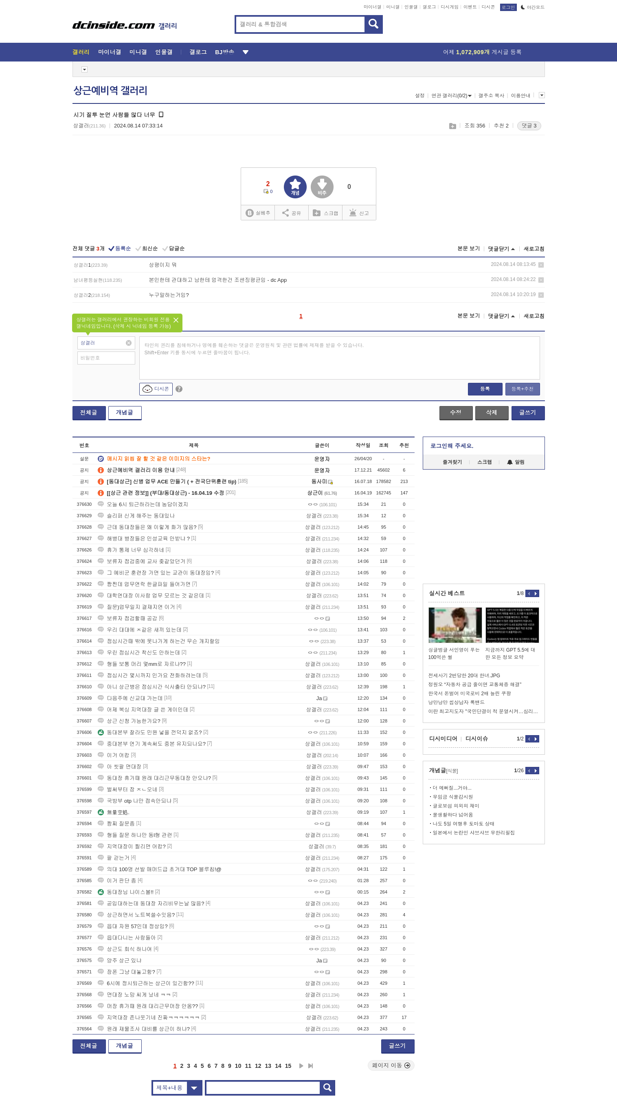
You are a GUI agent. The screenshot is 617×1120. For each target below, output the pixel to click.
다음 (301, 1066)
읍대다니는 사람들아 (127, 938)
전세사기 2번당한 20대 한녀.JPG (464, 676)
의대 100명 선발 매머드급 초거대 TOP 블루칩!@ (159, 869)
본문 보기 (468, 249)
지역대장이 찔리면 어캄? (131, 846)
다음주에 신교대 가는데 (130, 698)
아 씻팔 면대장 (119, 767)
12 (258, 1066)
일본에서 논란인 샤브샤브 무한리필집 (474, 833)
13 (268, 1066)
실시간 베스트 (447, 593)
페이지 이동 (391, 1065)
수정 (455, 412)
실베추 (257, 213)
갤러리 (81, 52)
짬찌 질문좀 (116, 824)
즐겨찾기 (452, 462)
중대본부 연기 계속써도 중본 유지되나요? (152, 744)
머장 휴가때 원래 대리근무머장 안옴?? (148, 1006)
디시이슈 (476, 739)
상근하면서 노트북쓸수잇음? (136, 915)
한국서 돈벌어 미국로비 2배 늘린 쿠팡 (469, 693)
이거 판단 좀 (117, 881)
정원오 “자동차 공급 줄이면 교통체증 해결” (475, 684)
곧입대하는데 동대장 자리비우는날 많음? (151, 903)
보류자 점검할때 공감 (127, 618)
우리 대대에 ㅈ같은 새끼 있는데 (139, 630)
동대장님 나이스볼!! (126, 892)
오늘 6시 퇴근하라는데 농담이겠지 (143, 504)
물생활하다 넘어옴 (453, 815)
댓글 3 (529, 126)
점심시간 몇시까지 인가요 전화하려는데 (149, 675)
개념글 (124, 412)
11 (248, 1066)
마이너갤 (373, 6)
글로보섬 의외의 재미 (456, 806)
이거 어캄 (114, 755)
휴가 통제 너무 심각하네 (131, 550)
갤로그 (429, 6)
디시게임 (450, 6)
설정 (420, 96)
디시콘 (488, 6)
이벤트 (470, 6)
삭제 (541, 265)
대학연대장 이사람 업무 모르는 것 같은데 (151, 596)
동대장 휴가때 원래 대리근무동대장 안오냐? (154, 778)
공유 (291, 213)
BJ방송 (224, 52)
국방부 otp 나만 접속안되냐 (134, 801)
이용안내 (521, 96)
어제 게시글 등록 (482, 52)
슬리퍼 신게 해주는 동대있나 (136, 516)
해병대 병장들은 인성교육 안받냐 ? (144, 539)
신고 (359, 213)
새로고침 (534, 249)
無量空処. (114, 812)
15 (288, 1066)
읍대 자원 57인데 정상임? (133, 926)
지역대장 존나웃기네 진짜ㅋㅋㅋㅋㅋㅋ (149, 1018)
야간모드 (533, 7)
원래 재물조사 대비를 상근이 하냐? (144, 1029)
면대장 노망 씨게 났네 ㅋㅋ (134, 995)
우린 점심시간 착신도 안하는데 (139, 653)
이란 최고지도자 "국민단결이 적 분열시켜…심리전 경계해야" (483, 711)
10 (238, 1066)
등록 (485, 389)
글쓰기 (527, 412)
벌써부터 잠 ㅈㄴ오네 (127, 789)
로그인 (508, 7)
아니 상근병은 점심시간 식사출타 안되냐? (152, 687)
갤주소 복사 (491, 96)
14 (278, 1066)
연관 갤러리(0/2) (451, 96)
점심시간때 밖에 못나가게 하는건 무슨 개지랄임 (159, 641)
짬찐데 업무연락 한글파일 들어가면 (144, 584)
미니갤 (393, 6)
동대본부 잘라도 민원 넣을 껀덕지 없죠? (150, 732)
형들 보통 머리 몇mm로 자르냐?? (142, 664)
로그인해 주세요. (452, 446)
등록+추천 (522, 389)
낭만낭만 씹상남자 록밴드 (456, 702)
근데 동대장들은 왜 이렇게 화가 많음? (147, 527)
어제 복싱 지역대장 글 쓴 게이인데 (143, 710)
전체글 (88, 412)
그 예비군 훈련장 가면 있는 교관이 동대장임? (156, 573)
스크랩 (452, 126)
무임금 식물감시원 (453, 797)
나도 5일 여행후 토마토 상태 (464, 824)
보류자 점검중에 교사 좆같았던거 (141, 561)
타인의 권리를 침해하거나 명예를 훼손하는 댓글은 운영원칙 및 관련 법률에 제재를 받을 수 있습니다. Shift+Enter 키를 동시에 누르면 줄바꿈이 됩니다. (254, 349)
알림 (516, 462)
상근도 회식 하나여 (125, 949)
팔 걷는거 (114, 858)
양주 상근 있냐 (119, 960)
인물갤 (411, 6)
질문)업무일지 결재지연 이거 (136, 607)
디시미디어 (443, 739)
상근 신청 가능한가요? (129, 721)
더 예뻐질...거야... (452, 788)
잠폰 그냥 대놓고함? (126, 972)
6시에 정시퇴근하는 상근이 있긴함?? (146, 983)
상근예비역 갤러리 (110, 91)
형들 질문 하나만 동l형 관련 (135, 835)
